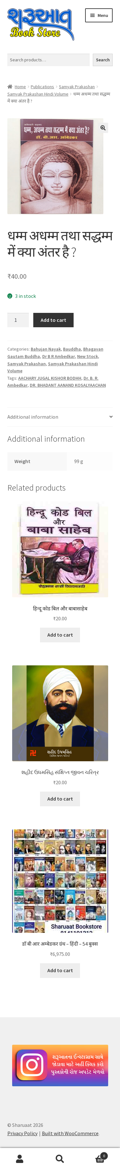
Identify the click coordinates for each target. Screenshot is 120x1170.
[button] (103, 128)
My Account (20, 1159)
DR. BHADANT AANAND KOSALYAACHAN (68, 385)
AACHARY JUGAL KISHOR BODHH (49, 378)
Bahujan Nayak (46, 349)
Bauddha (72, 349)
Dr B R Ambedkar (58, 356)
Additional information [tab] (32, 417)
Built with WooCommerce (70, 1133)
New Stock (87, 356)
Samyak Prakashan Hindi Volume (37, 94)
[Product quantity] (18, 320)
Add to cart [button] (60, 634)
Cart (94, 1154)
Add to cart (53, 320)
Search (103, 60)
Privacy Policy (22, 1133)
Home (20, 86)
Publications (42, 86)
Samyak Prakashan (77, 86)
